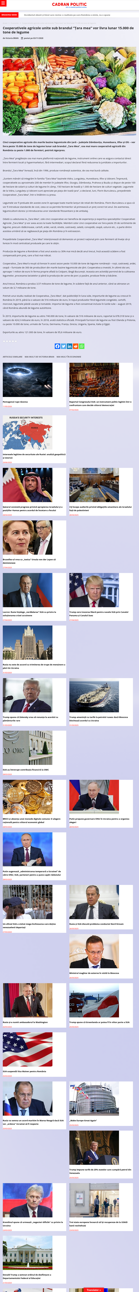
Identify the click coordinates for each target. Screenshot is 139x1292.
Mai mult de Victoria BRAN (39, 356)
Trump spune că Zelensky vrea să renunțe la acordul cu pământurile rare (24, 548)
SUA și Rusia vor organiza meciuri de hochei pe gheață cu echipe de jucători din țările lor (24, 849)
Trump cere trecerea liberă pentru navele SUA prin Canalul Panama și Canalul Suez (69, 500)
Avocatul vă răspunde (20, 880)
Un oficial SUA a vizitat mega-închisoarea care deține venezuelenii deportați (23, 650)
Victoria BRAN (12, 38)
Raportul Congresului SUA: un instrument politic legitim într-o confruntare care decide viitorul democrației (69, 400)
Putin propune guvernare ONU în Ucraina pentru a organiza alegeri (69, 599)
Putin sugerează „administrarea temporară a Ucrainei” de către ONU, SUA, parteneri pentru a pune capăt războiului (115, 600)
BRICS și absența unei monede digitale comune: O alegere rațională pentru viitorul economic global (22, 600)
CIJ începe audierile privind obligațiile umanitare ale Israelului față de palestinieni (67, 451)
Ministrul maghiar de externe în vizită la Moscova (114, 650)
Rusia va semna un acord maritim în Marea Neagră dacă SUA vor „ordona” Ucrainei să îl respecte (21, 747)
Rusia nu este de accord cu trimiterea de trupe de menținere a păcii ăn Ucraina (114, 500)
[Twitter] (63, 346)
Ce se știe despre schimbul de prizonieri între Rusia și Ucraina (114, 847)
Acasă (5, 23)
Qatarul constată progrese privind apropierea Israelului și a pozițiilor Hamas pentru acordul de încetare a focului (24, 451)
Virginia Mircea (27, 928)
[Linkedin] (69, 346)
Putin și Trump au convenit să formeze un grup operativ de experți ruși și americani (69, 847)
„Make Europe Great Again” (62, 743)
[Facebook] (57, 346)
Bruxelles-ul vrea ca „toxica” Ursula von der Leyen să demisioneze (114, 449)
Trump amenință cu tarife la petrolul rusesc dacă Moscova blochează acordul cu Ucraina (68, 549)
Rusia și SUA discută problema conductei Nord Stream (68, 650)
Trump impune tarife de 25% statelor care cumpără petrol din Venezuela (115, 745)
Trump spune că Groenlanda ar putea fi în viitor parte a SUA (69, 697)
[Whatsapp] (81, 346)
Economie (15, 23)
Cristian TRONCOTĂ (29, 972)
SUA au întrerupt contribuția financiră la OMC (114, 548)
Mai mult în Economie (69, 356)
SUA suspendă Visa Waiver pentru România (111, 697)
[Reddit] (75, 346)
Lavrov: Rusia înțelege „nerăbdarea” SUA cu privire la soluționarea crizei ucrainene (24, 500)
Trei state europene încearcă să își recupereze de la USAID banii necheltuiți (68, 796)
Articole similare (12, 356)
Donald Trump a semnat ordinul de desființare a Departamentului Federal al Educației (114, 798)
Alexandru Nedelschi (30, 943)
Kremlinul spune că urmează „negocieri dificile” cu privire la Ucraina (22, 796)
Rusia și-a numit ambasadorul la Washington (19, 697)
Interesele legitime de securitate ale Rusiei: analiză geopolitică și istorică (112, 398)
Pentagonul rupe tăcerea (15, 396)
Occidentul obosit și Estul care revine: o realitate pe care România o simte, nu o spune (67, 15)
